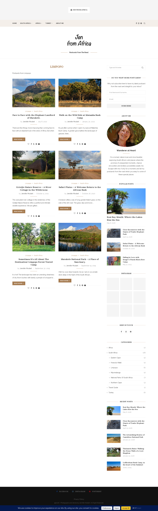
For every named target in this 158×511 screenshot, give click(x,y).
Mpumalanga (128, 373)
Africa (38, 23)
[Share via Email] (39, 144)
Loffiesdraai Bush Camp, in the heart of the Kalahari (134, 464)
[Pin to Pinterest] (36, 144)
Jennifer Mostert (29, 122)
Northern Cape (128, 383)
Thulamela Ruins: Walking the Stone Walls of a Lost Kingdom (133, 451)
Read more (19, 139)
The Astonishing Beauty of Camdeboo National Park (134, 436)
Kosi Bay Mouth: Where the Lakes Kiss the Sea (124, 218)
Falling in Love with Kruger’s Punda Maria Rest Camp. (134, 259)
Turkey (48, 23)
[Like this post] (28, 144)
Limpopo (128, 368)
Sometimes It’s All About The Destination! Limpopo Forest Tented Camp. (34, 262)
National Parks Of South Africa (128, 378)
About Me (60, 23)
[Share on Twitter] (33, 144)
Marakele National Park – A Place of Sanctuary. (80, 260)
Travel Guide (127, 388)
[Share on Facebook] (31, 144)
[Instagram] (138, 23)
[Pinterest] (141, 23)
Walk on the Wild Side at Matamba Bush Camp (80, 116)
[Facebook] (136, 23)
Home (14, 23)
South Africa (25, 23)
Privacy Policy (79, 499)
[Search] (144, 23)
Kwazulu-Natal (128, 363)
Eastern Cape (128, 358)
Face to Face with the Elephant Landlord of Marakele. (34, 116)
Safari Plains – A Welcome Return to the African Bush (80, 188)
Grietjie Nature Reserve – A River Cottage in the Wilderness (33, 188)
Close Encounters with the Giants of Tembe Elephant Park (133, 232)
